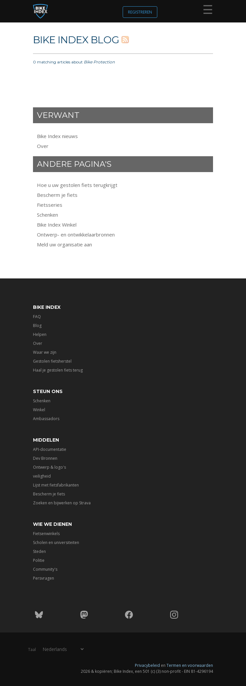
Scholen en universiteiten (56, 542)
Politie (39, 560)
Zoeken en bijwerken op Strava (62, 503)
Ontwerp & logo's (49, 467)
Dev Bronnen (45, 458)
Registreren (140, 12)
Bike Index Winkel (57, 224)
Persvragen (43, 578)
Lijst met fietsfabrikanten (56, 485)
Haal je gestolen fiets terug (58, 370)
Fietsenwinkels (46, 533)
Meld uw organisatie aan (64, 244)
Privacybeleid (147, 665)
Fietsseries (49, 204)
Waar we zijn (44, 352)
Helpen (39, 334)
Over (42, 146)
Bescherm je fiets (57, 195)
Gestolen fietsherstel (52, 361)
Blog (37, 325)
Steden (39, 551)
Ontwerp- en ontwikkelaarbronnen (76, 234)
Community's (45, 569)
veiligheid (42, 476)
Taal (32, 649)
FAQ (37, 316)
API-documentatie (49, 449)
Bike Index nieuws (57, 136)
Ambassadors (46, 418)
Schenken (47, 214)
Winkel (39, 410)
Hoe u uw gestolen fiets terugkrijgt (77, 185)
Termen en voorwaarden (190, 665)
